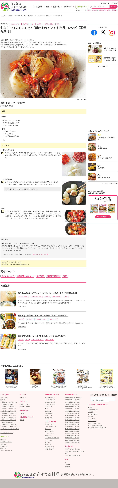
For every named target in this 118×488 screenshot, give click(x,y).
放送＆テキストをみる (103, 217)
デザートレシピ (49, 440)
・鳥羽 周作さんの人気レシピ (8, 415)
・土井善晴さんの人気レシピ (8, 404)
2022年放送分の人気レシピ (72, 435)
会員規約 (90, 412)
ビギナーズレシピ (24, 404)
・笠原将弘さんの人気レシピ (8, 411)
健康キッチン (82, 7)
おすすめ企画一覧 (103, 66)
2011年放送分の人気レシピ (72, 411)
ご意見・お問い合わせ (94, 423)
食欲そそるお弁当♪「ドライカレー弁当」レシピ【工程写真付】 (43, 316)
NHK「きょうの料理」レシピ (72, 449)
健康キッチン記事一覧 (6, 451)
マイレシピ (114, 3)
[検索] (102, 400)
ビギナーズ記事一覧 (25, 406)
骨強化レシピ (4, 446)
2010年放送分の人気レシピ (72, 408)
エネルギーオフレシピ (6, 442)
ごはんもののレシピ (50, 426)
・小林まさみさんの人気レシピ (8, 424)
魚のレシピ (48, 411)
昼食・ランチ (53, 319)
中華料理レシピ (49, 447)
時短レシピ (48, 435)
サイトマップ (91, 418)
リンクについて (92, 421)
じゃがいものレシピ (50, 404)
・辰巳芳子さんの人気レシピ (8, 417)
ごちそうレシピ (49, 433)
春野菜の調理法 (49, 24)
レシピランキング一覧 (111, 183)
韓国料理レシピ (49, 449)
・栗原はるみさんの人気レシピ (8, 402)
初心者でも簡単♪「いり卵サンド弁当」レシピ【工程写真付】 (42, 336)
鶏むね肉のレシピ (50, 413)
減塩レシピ (3, 439)
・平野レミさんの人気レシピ (8, 420)
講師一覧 (2, 400)
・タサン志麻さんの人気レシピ (8, 413)
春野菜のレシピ (49, 424)
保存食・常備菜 (23, 296)
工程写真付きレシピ (28, 24)
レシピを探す (37, 7)
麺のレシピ (48, 429)
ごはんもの (29, 319)
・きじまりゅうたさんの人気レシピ (9, 426)
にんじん (94, 10)
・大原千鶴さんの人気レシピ (8, 406)
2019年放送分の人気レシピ (72, 429)
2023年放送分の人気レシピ (72, 438)
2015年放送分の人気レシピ (72, 420)
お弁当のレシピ (49, 431)
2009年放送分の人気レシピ (72, 406)
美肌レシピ (3, 444)
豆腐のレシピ (48, 406)
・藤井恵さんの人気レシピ (7, 422)
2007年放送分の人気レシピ (72, 402)
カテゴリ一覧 (4, 397)
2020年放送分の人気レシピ (72, 431)
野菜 (58, 24)
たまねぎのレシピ (50, 397)
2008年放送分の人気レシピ (72, 404)
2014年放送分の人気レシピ (72, 417)
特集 (47, 7)
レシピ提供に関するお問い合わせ (97, 427)
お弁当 (21, 319)
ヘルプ (90, 407)
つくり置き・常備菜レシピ (52, 438)
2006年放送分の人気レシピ (72, 400)
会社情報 (90, 416)
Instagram (67, 466)
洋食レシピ (48, 444)
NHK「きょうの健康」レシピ (72, 455)
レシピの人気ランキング (6, 433)
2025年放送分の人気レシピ (72, 442)
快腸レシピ (3, 448)
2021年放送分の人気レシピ (72, 433)
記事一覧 (56, 7)
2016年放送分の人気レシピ (72, 422)
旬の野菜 (39, 24)
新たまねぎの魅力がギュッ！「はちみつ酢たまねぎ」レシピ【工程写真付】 (48, 293)
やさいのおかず (15, 24)
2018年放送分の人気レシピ (72, 426)
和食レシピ (48, 442)
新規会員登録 (105, 3)
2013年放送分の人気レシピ (72, 415)
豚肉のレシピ (48, 417)
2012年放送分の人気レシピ (72, 413)
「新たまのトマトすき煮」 (40, 254)
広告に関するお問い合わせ (95, 425)
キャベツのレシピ (50, 400)
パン (27, 339)
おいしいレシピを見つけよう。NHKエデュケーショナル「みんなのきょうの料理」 (13, 6)
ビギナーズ (67, 7)
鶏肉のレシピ (48, 415)
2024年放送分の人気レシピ (72, 440)
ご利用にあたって (93, 409)
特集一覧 (22, 420)
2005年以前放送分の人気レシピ (73, 397)
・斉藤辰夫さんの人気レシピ (8, 408)
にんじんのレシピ (50, 402)
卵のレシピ (48, 408)
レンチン (89, 10)
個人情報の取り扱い (93, 414)
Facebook (67, 464)
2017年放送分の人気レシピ (72, 424)
